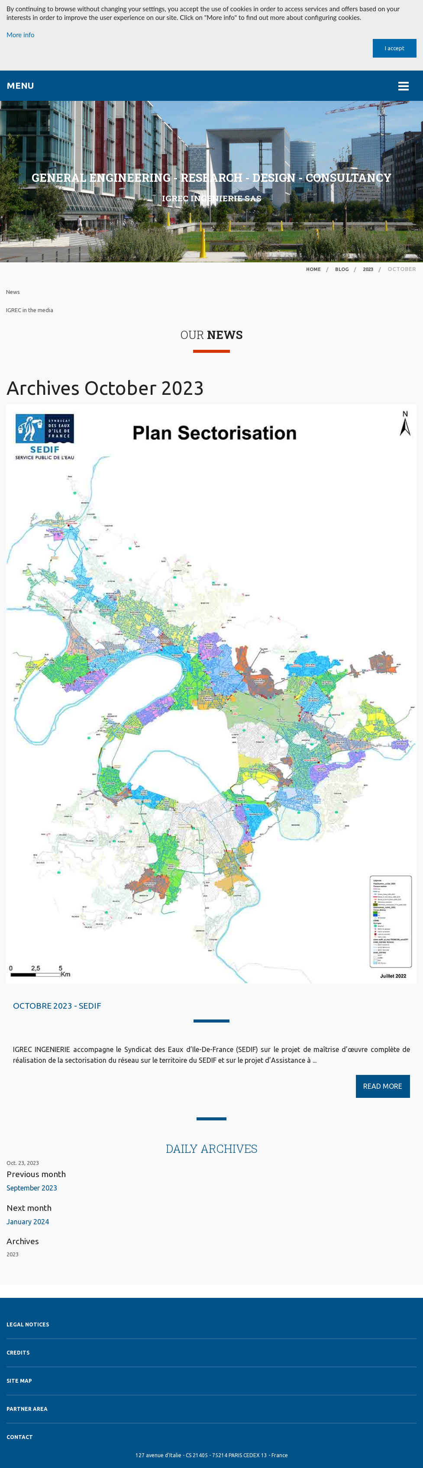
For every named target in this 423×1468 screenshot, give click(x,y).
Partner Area (27, 1409)
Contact (19, 1437)
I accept (394, 48)
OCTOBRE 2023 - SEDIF (57, 1005)
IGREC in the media (29, 310)
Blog (342, 269)
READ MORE (382, 1086)
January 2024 (27, 1222)
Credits (17, 1352)
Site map (19, 1381)
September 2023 (31, 1188)
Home (313, 269)
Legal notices (27, 1324)
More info (20, 35)
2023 (368, 269)
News (13, 292)
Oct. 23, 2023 (22, 1163)
